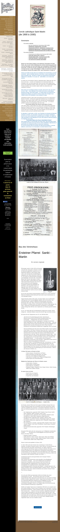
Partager (5, 201)
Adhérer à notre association (7, 153)
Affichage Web (55, 522)
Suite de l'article (38, 507)
